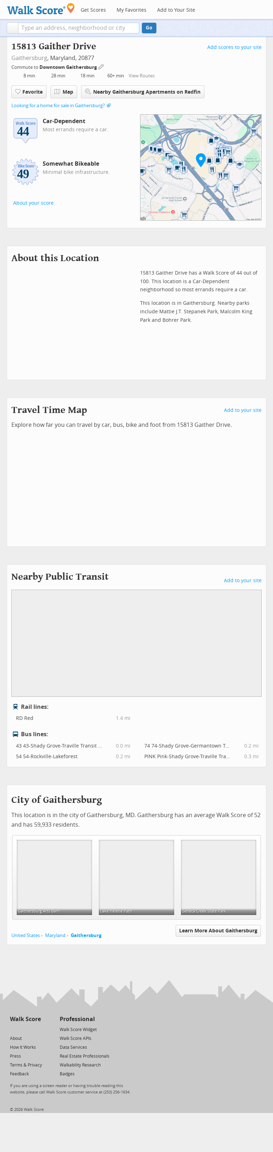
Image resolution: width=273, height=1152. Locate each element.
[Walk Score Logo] (41, 9)
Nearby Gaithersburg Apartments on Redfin (142, 91)
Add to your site (243, 410)
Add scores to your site (234, 47)
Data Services (73, 1047)
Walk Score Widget (78, 1029)
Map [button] (63, 92)
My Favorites (131, 10)
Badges (67, 1073)
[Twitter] (14, 1029)
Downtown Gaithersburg (68, 67)
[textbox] (78, 28)
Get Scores (93, 10)
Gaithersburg (29, 58)
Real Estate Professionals (84, 1056)
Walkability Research (80, 1065)
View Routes (142, 75)
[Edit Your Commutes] (101, 66)
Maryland (55, 935)
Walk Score (25, 1019)
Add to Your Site (176, 10)
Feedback (19, 1073)
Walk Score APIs (75, 1038)
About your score (33, 203)
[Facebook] (25, 1029)
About (16, 1038)
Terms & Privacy (26, 1065)
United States (25, 935)
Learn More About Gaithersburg (218, 931)
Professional (77, 1019)
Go (149, 28)
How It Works (23, 1047)
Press (15, 1056)
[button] (12, 28)
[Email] (36, 1029)
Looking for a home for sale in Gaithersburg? (58, 105)
